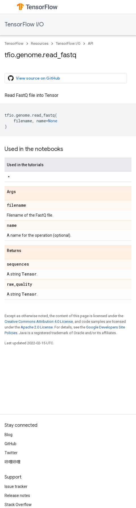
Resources (39, 43)
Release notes (17, 495)
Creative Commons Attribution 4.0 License (39, 321)
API (90, 43)
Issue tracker (16, 486)
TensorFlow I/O (24, 24)
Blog (8, 434)
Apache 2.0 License (37, 327)
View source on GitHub (34, 78)
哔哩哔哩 (12, 462)
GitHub (10, 443)
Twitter (11, 453)
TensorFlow (14, 43)
